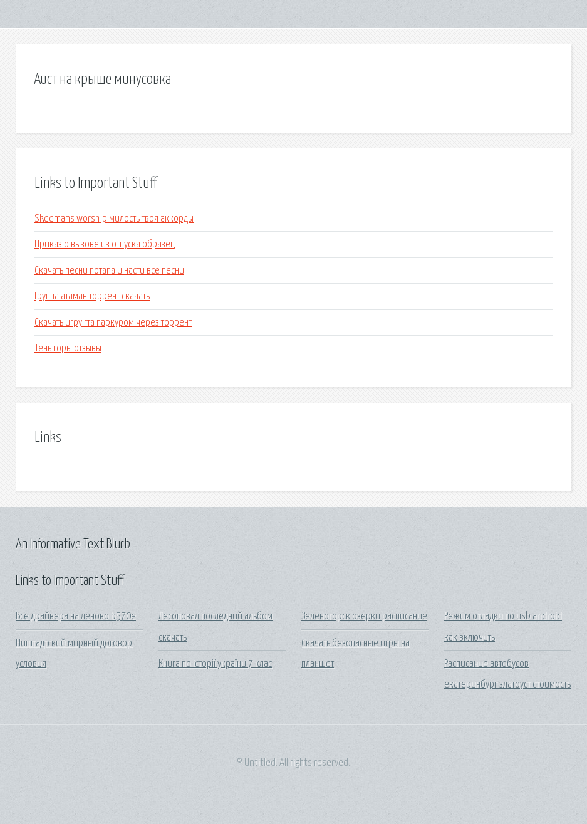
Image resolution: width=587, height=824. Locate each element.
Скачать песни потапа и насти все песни (109, 270)
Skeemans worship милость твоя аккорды (114, 219)
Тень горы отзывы (67, 348)
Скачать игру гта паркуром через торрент (113, 322)
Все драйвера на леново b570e (76, 616)
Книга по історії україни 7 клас (215, 664)
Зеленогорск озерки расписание (364, 616)
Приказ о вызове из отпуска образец (104, 244)
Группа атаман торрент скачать (92, 296)
